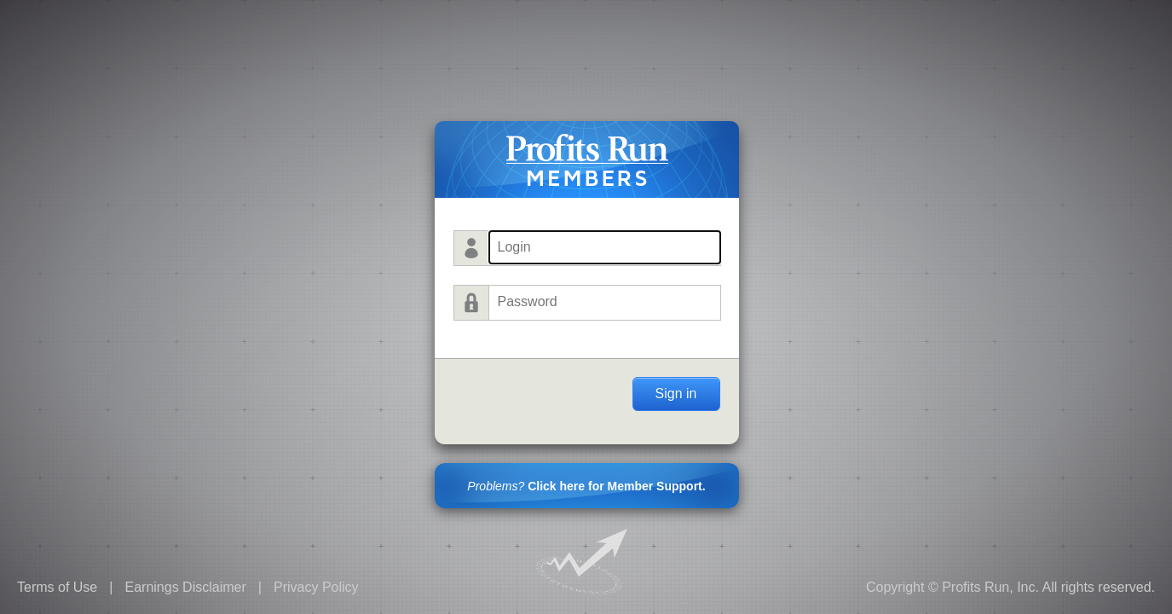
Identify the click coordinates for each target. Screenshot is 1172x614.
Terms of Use (57, 587)
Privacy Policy (316, 587)
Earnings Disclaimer (184, 587)
